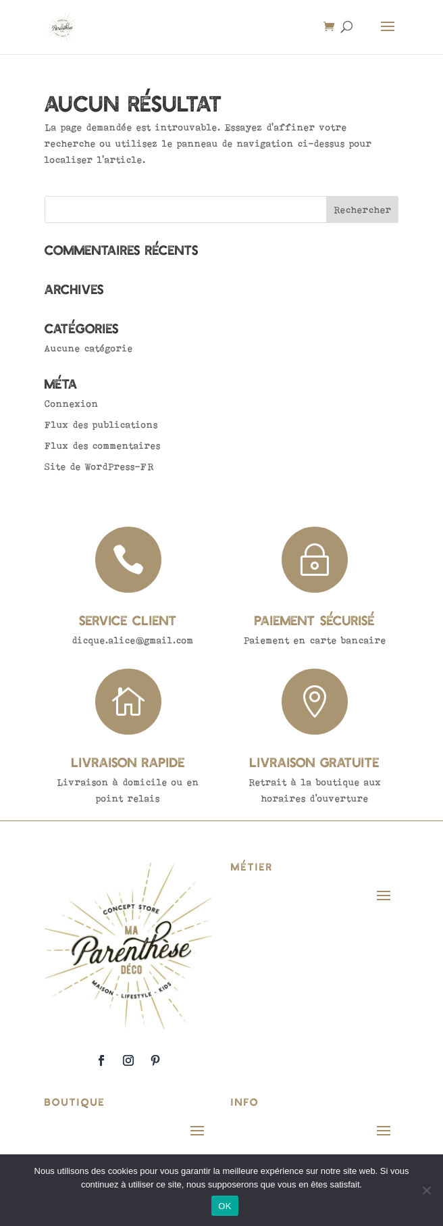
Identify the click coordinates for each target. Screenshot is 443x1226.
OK (224, 1206)
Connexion (72, 403)
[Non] (426, 1190)
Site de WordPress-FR (99, 466)
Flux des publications (101, 424)
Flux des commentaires (103, 445)
